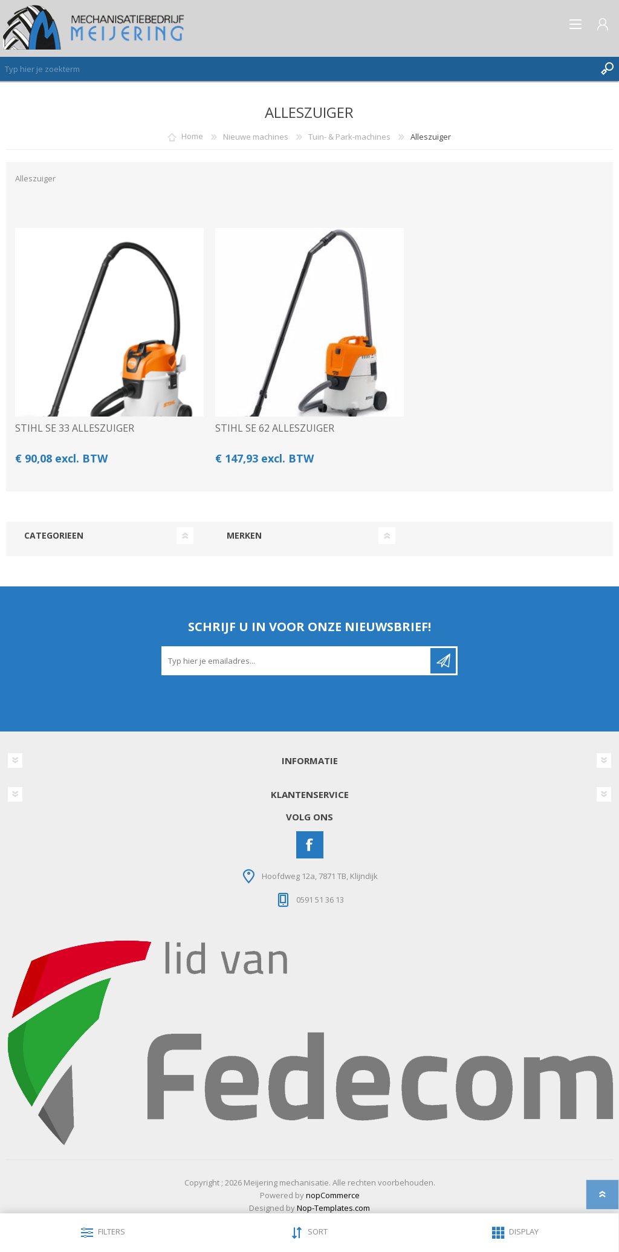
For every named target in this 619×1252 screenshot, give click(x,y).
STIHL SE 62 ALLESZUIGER (274, 428)
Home (192, 136)
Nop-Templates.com (333, 1207)
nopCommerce (333, 1195)
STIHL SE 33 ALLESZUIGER (74, 428)
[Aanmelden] (296, 660)
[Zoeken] (297, 69)
